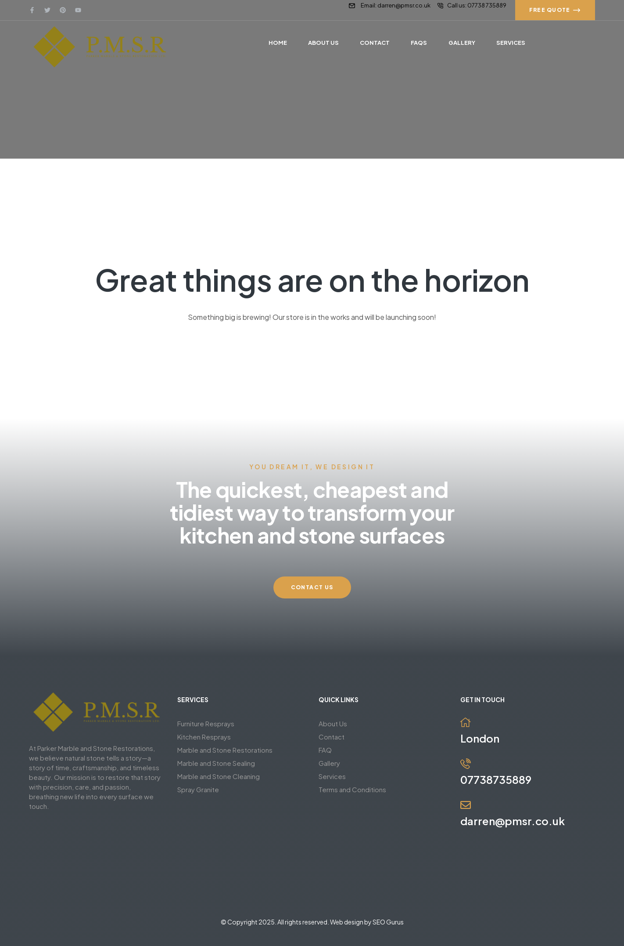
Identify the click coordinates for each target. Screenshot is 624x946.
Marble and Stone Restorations (225, 750)
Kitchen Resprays (204, 736)
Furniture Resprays (205, 723)
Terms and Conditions (352, 789)
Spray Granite (198, 789)
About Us (333, 723)
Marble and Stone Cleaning (218, 776)
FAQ (325, 750)
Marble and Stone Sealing (216, 763)
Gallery (329, 763)
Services (332, 776)
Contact (331, 736)
